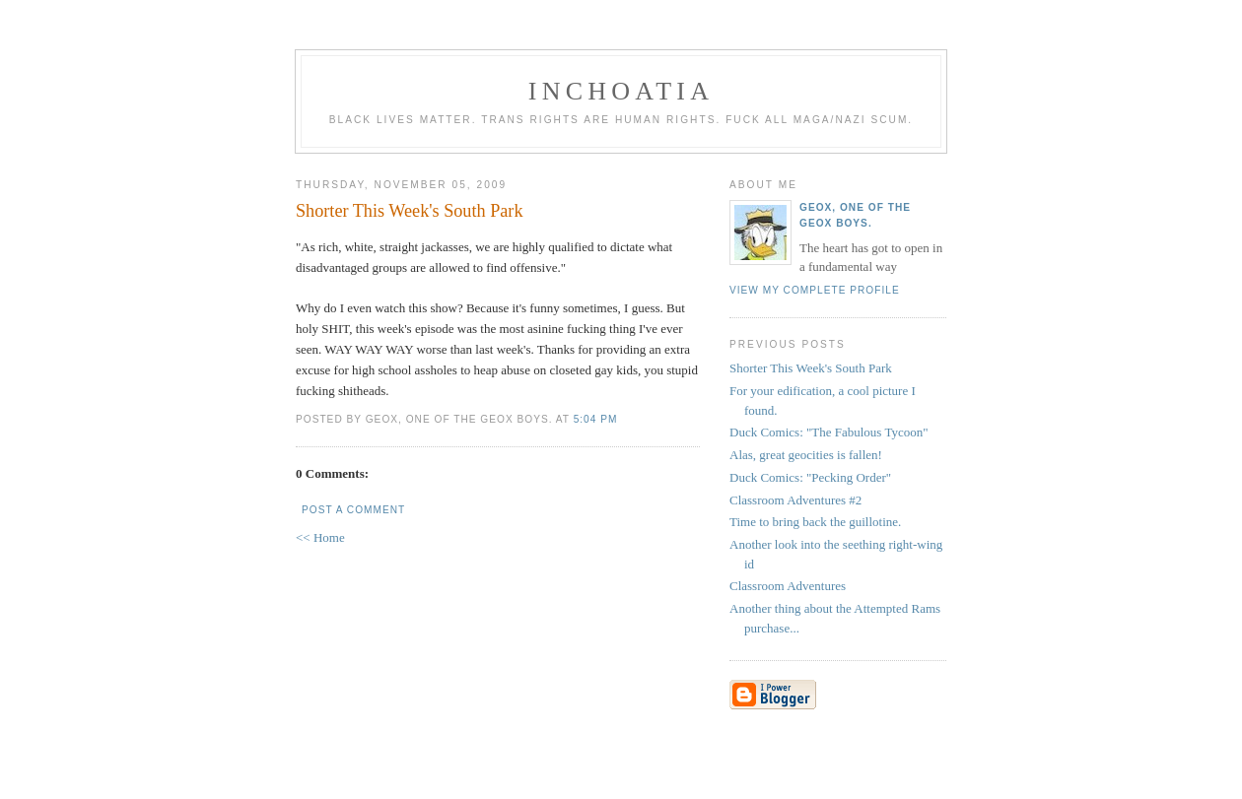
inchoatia (621, 91)
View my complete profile (814, 290)
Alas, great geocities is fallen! (805, 454)
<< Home (320, 537)
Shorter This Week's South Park (810, 368)
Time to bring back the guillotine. (815, 521)
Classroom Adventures (787, 585)
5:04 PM (596, 419)
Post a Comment (353, 509)
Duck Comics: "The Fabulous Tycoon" (829, 432)
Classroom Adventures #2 (795, 500)
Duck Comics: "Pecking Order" (810, 477)
